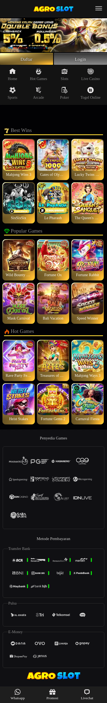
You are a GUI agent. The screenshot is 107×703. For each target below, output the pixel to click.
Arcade (38, 93)
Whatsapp (17, 694)
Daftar (26, 59)
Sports (12, 93)
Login (80, 59)
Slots (64, 75)
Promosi (52, 694)
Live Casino (90, 75)
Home (12, 75)
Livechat (87, 694)
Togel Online (90, 93)
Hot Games (38, 75)
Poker (64, 93)
